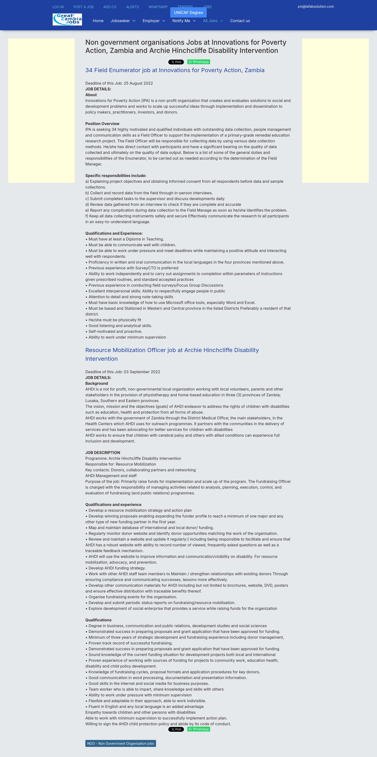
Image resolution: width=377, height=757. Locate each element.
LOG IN (58, 7)
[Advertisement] (41, 110)
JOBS (207, 7)
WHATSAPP (158, 7)
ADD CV (109, 7)
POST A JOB (84, 7)
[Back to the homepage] (67, 19)
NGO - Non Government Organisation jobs (120, 743)
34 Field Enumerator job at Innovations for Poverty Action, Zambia (175, 70)
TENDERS (185, 7)
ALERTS (132, 7)
